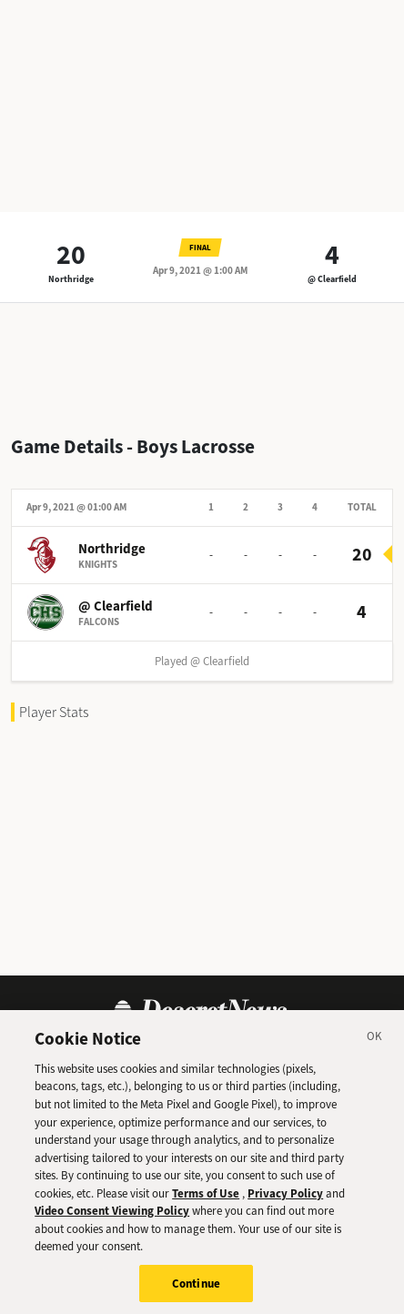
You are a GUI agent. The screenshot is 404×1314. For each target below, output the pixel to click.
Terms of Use (205, 1200)
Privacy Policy (285, 1200)
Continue (196, 1291)
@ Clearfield (332, 279)
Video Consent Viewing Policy (112, 1218)
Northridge (71, 279)
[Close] (375, 1046)
